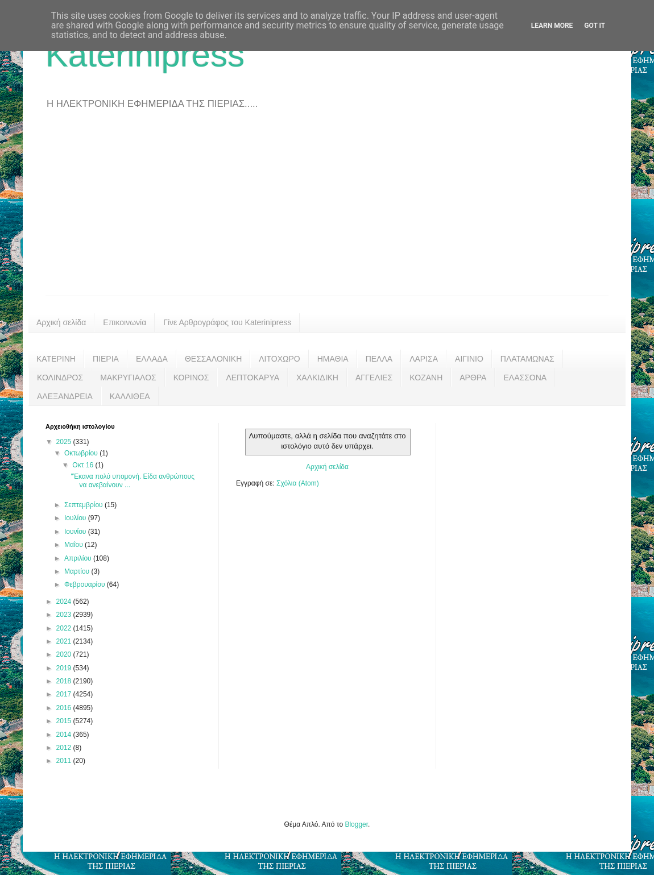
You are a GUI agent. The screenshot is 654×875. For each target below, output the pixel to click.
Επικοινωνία (124, 322)
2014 (64, 735)
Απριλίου (78, 558)
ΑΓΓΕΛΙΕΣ (373, 377)
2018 (64, 681)
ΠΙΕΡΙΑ (106, 358)
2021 (64, 641)
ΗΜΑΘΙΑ (333, 358)
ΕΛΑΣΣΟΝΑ (525, 377)
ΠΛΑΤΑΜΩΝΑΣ (527, 358)
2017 (64, 694)
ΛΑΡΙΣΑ (423, 358)
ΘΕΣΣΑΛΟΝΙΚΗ (213, 358)
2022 (64, 628)
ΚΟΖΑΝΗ (425, 377)
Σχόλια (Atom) (297, 483)
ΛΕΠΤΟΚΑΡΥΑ (252, 377)
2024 (64, 602)
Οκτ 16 (83, 465)
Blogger (356, 824)
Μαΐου (74, 545)
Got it (594, 26)
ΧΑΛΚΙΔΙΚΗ (317, 377)
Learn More (552, 26)
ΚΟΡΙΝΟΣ (191, 377)
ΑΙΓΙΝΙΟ (469, 358)
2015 (64, 721)
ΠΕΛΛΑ (379, 358)
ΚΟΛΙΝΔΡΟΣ (60, 377)
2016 (64, 708)
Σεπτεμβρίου (84, 505)
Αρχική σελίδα (61, 322)
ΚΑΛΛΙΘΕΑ (130, 396)
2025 (64, 442)
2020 (64, 654)
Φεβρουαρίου (85, 584)
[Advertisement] (327, 210)
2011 (64, 761)
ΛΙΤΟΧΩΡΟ (279, 358)
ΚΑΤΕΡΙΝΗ (56, 358)
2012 (64, 748)
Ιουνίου (76, 532)
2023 (64, 615)
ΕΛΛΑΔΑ (152, 358)
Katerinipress (145, 55)
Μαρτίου (78, 571)
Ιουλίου (76, 518)
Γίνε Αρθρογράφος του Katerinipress (227, 322)
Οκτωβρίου (82, 453)
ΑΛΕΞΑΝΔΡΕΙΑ (65, 396)
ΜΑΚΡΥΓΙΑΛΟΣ (128, 377)
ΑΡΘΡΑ (473, 377)
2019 (64, 668)
